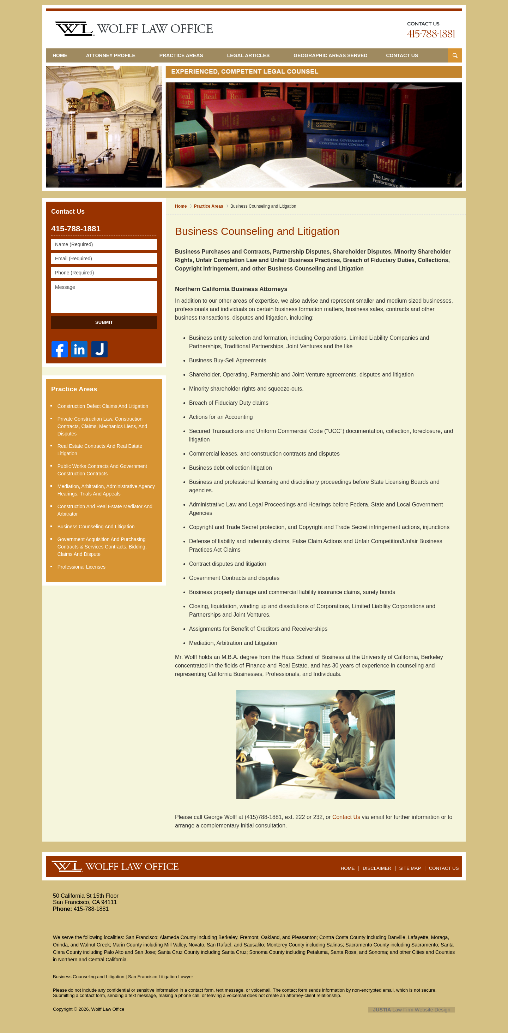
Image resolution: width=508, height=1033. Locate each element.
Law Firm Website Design (417, 1010)
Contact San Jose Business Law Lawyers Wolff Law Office (431, 29)
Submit (104, 322)
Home (65, 55)
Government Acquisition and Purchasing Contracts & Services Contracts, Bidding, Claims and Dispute (102, 544)
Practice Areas (192, 55)
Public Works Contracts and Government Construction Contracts (103, 469)
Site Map (412, 866)
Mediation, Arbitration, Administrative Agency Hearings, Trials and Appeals (107, 488)
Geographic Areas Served (341, 55)
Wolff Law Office (108, 1009)
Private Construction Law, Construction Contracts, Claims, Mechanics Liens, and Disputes (103, 426)
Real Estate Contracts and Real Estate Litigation (100, 449)
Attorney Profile (121, 55)
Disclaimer (380, 866)
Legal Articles (259, 55)
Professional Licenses (82, 564)
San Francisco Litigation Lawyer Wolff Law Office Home (134, 29)
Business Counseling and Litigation (96, 525)
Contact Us (418, 55)
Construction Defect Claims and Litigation (103, 406)
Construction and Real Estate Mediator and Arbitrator (105, 508)
